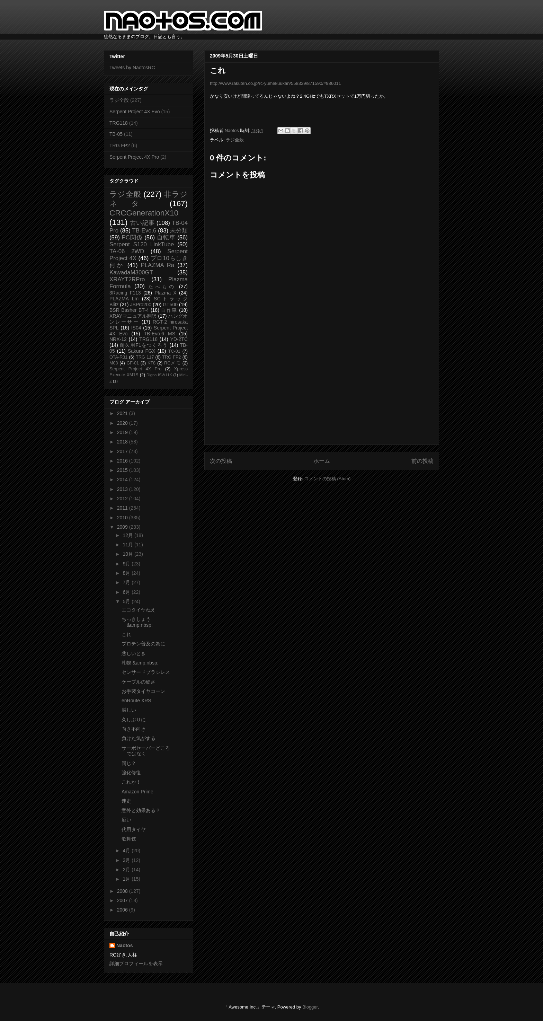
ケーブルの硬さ (138, 682)
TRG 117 (145, 357)
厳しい (129, 710)
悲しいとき (134, 653)
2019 (123, 432)
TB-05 (116, 134)
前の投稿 (422, 461)
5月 (127, 601)
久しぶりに (134, 719)
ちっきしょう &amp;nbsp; (137, 622)
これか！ (131, 782)
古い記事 (142, 223)
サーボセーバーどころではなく (146, 751)
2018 (123, 442)
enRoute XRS (136, 700)
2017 (123, 451)
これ (126, 634)
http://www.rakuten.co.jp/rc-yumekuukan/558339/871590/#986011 (275, 83)
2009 (123, 527)
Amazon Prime (137, 791)
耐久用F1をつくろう (144, 345)
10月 (128, 554)
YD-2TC (179, 339)
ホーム (321, 461)
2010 (123, 517)
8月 (127, 573)
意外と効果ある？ (141, 810)
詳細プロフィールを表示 (136, 963)
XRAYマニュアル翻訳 (133, 316)
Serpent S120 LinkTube (141, 244)
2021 (123, 413)
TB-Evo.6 (144, 230)
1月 (127, 879)
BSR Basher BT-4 (129, 310)
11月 (128, 544)
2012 (123, 498)
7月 (127, 582)
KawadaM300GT (131, 272)
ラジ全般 (235, 139)
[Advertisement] (322, 390)
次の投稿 (221, 461)
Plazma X (165, 293)
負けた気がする (138, 738)
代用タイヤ (134, 829)
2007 (123, 900)
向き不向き (134, 729)
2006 (123, 910)
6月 (127, 592)
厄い (126, 819)
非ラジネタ (148, 199)
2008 (123, 891)
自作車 (169, 310)
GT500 (170, 304)
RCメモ (172, 363)
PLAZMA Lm (124, 298)
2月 (127, 869)
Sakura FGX (141, 351)
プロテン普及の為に (143, 643)
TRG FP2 (119, 145)
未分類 (179, 230)
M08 (113, 363)
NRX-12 (118, 339)
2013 (123, 489)
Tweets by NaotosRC (132, 67)
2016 (123, 461)
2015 (123, 470)
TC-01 (174, 351)
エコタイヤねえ (138, 610)
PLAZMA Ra (158, 265)
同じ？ (129, 763)
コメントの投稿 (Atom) (327, 478)
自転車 (166, 237)
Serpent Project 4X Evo (134, 111)
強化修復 (131, 772)
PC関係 (132, 237)
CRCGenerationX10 (143, 213)
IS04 (136, 328)
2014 (123, 479)
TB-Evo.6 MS (159, 333)
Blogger (310, 1007)
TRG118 (118, 123)
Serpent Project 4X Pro (134, 157)
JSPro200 (140, 304)
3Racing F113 (125, 293)
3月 (127, 860)
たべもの (162, 286)
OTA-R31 (118, 357)
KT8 (151, 363)
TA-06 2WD (126, 251)
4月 (127, 850)
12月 (128, 535)
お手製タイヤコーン (143, 691)
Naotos (124, 945)
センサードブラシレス (146, 672)
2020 (123, 423)
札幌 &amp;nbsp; (140, 663)
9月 (127, 563)
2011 (123, 508)
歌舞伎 (129, 839)
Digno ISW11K (159, 375)
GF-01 (132, 363)
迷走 (126, 801)
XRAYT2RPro (127, 279)
